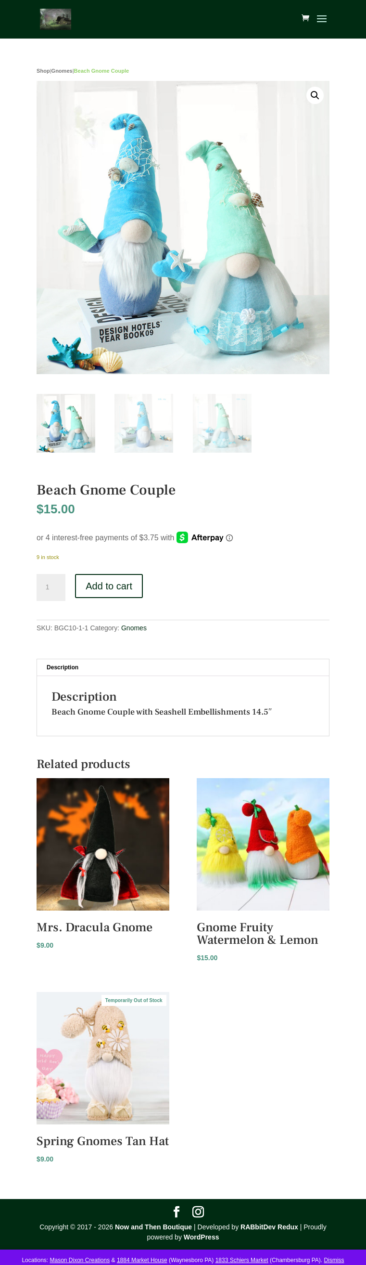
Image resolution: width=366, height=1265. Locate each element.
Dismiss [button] (334, 1260)
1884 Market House (142, 1260)
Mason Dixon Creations (80, 1260)
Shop (43, 71)
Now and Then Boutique (153, 1227)
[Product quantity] (51, 587)
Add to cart (109, 586)
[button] (315, 95)
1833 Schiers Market (241, 1260)
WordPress (201, 1237)
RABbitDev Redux (269, 1227)
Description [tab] (62, 667)
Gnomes (62, 71)
